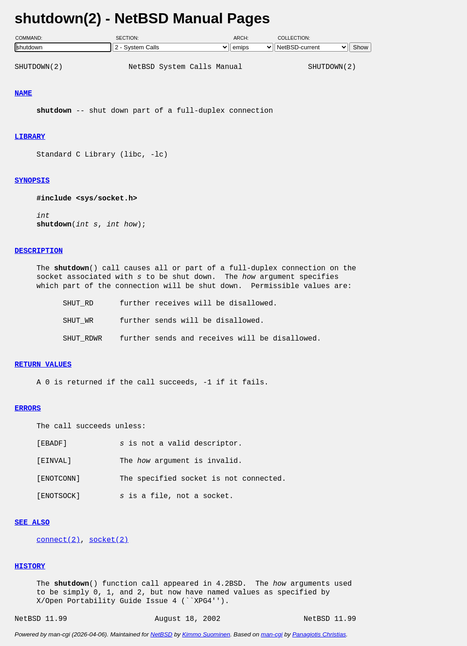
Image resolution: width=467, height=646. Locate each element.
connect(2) (58, 540)
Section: (129, 38)
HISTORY (30, 567)
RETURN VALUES (43, 365)
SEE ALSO (32, 523)
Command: (32, 38)
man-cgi (271, 634)
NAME (23, 94)
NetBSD (161, 634)
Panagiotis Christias (319, 634)
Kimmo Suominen (206, 634)
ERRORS (28, 409)
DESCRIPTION (39, 251)
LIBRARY (30, 137)
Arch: (245, 38)
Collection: (294, 38)
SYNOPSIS (32, 181)
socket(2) (108, 540)
